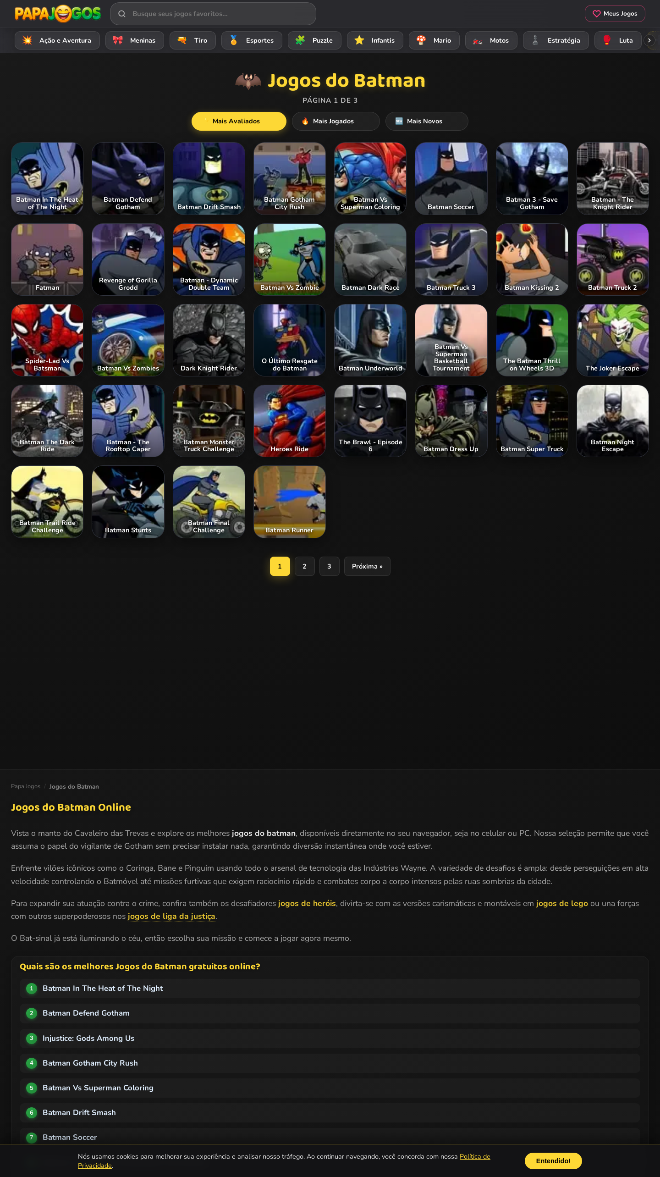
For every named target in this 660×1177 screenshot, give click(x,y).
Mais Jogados (336, 121)
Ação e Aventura (55, 40)
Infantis (373, 40)
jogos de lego (562, 903)
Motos (489, 40)
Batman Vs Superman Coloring (98, 1088)
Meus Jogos (615, 13)
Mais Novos (410, 121)
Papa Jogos (25, 786)
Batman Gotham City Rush (90, 1063)
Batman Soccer (70, 1137)
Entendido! (553, 1161)
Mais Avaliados (255, 121)
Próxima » (367, 566)
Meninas (132, 40)
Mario (432, 40)
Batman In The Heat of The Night (103, 988)
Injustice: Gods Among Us (88, 1038)
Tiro (190, 40)
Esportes (250, 40)
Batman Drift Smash (79, 1112)
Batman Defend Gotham (86, 1013)
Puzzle (312, 40)
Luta (616, 40)
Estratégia (553, 40)
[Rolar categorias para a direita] (649, 40)
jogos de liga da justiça (171, 916)
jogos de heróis (307, 903)
